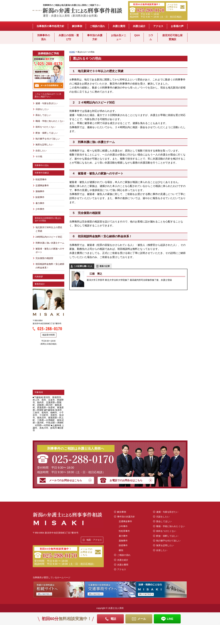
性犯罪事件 (41, 179)
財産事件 (40, 197)
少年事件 (40, 209)
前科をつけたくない (45, 127)
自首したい (41, 150)
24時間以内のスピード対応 (49, 237)
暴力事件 (40, 203)
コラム (150, 37)
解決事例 (77, 26)
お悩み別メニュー (118, 37)
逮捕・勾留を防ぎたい (47, 103)
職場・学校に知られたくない (50, 121)
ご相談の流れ (97, 26)
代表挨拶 (39, 276)
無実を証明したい (44, 144)
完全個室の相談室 (44, 258)
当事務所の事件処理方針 (50, 26)
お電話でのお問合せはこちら (126, 480)
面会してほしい (43, 115)
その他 (39, 156)
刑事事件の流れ (43, 37)
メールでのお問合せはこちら (172, 7)
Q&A (137, 35)
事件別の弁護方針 (94, 37)
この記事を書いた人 (83, 266)
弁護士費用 (119, 26)
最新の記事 (104, 266)
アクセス (158, 26)
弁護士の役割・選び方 (69, 37)
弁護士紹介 (139, 26)
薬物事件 (40, 191)
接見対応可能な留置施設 (172, 37)
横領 (121, 550)
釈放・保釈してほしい (47, 133)
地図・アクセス (94, 540)
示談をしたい (42, 109)
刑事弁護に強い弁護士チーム (50, 243)
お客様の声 (177, 26)
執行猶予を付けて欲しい (48, 138)
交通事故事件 (42, 185)
